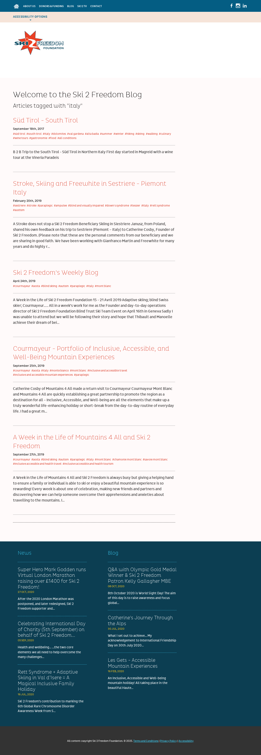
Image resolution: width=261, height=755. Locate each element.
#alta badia (92, 133)
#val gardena (75, 133)
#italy (46, 133)
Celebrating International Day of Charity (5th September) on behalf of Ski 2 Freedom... (52, 629)
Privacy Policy (168, 741)
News (24, 553)
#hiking (129, 133)
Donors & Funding (51, 6)
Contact (96, 6)
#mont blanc (103, 286)
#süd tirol (19, 133)
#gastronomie (38, 138)
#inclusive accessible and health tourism (88, 463)
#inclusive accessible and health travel (37, 463)
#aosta (35, 286)
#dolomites (58, 133)
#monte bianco (59, 370)
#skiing (139, 133)
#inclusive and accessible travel (107, 370)
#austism (19, 210)
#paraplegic (45, 205)
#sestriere (19, 205)
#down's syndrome (117, 205)
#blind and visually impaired (86, 205)
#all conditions (66, 138)
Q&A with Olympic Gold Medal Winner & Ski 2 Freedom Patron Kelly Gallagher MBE (142, 575)
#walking (152, 133)
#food (52, 138)
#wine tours (20, 138)
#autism (63, 286)
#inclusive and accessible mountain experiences (43, 374)
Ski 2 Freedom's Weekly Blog (55, 273)
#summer (106, 133)
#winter (118, 133)
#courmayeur (21, 286)
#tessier (135, 205)
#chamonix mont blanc (127, 459)
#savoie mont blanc (155, 459)
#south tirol (34, 133)
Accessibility (186, 741)
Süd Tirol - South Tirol (45, 120)
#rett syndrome (160, 205)
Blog (70, 6)
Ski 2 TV (82, 6)
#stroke (31, 205)
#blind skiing (49, 286)
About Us (29, 6)
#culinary (165, 133)
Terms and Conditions (145, 741)
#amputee (60, 205)
